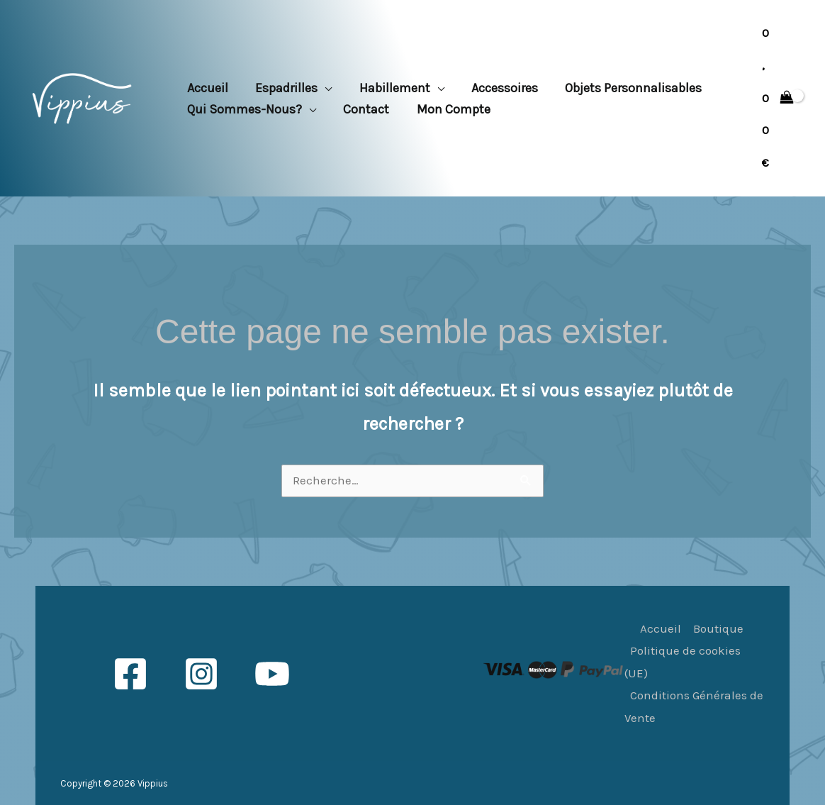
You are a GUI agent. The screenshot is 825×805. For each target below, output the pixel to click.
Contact (364, 109)
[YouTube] (272, 674)
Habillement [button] (390, 88)
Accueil (207, 88)
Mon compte (449, 109)
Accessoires (499, 88)
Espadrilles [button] (284, 88)
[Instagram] (201, 674)
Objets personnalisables (626, 88)
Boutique (718, 628)
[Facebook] (130, 674)
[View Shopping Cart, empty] (778, 98)
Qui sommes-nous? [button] (243, 109)
